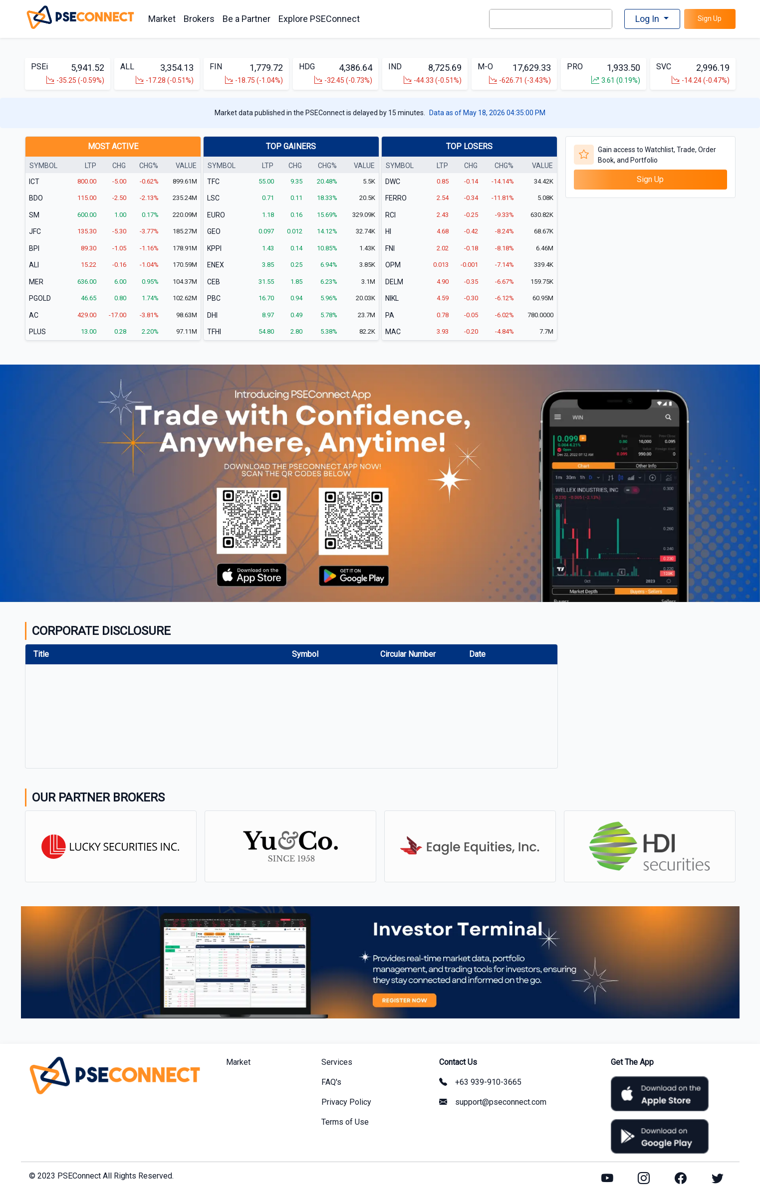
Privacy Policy (346, 1100)
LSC (213, 198)
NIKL (392, 299)
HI (388, 232)
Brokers (199, 18)
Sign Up (710, 18)
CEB (213, 282)
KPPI (214, 248)
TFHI (214, 332)
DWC (392, 182)
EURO (216, 215)
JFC (35, 232)
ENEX (215, 265)
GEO (214, 232)
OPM (393, 265)
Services (336, 1060)
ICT (34, 182)
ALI (34, 265)
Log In (648, 18)
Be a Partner (246, 18)
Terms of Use (345, 1120)
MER (36, 282)
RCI (390, 215)
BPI (34, 248)
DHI (212, 315)
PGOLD (40, 299)
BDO (36, 198)
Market (162, 18)
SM (34, 215)
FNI (390, 248)
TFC (213, 182)
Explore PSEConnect (319, 18)
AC (33, 315)
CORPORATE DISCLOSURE (101, 631)
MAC (393, 332)
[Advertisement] (651, 268)
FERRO (396, 198)
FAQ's (331, 1080)
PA (389, 315)
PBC (214, 299)
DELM (394, 282)
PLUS (37, 332)
